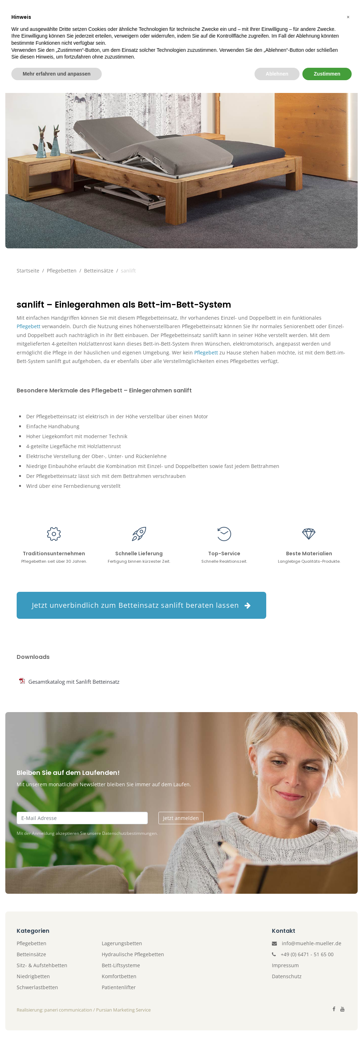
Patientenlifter (159, 45)
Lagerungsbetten (122, 943)
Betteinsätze (98, 270)
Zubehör (211, 45)
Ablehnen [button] (277, 1021)
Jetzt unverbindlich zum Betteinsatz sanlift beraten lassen (141, 605)
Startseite (28, 270)
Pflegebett (28, 326)
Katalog (250, 45)
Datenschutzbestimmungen (129, 833)
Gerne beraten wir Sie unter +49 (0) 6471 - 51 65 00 (268, 10)
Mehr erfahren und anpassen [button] (56, 1021)
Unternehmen (44, 45)
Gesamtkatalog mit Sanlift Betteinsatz (73, 681)
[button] (348, 965)
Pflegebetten (100, 45)
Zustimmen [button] (327, 1021)
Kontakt (289, 45)
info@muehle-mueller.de (311, 943)
